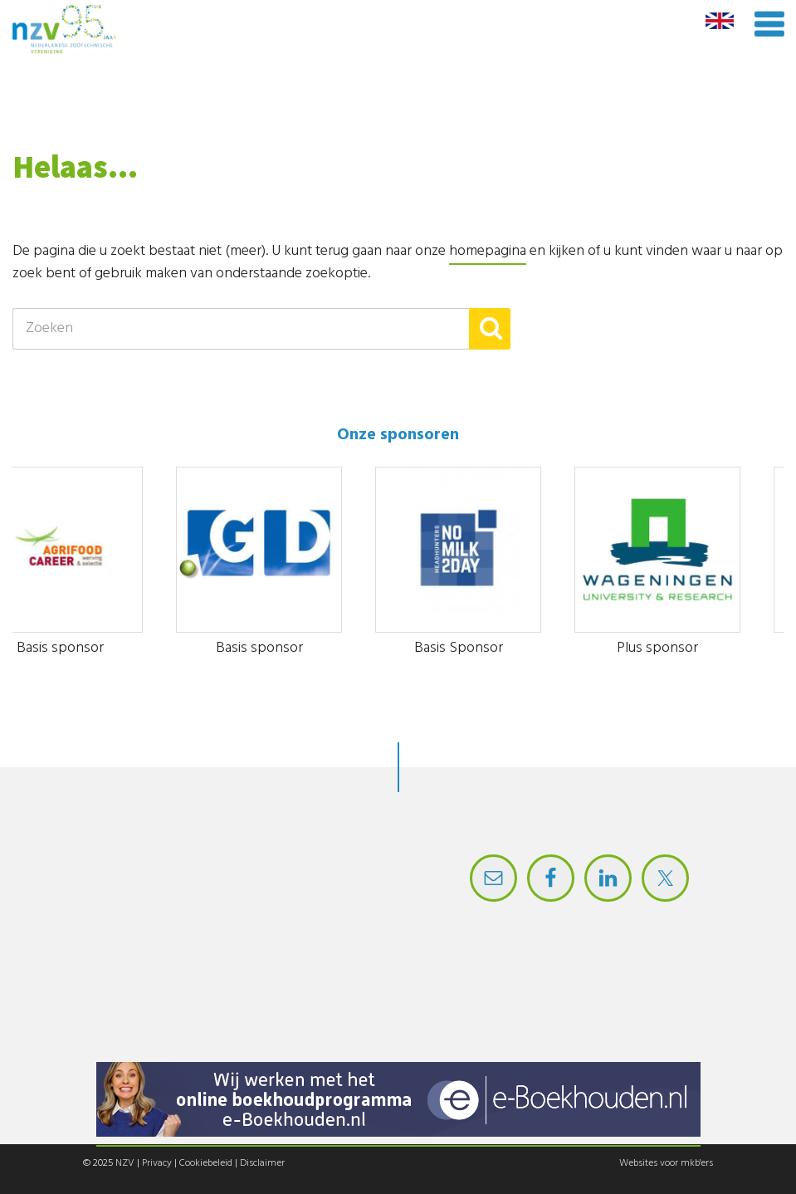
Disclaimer (262, 1163)
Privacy (157, 1163)
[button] (489, 329)
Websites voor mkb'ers (666, 1163)
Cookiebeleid (205, 1163)
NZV (124, 1163)
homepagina (487, 251)
